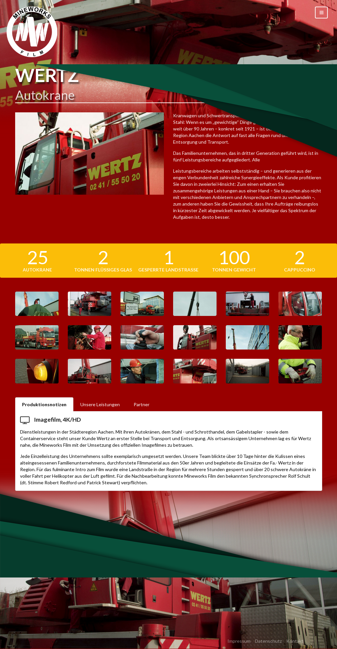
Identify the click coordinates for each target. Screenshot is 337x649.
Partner (141, 404)
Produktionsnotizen (44, 404)
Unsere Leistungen (100, 404)
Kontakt (294, 641)
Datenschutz (268, 641)
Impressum (238, 641)
